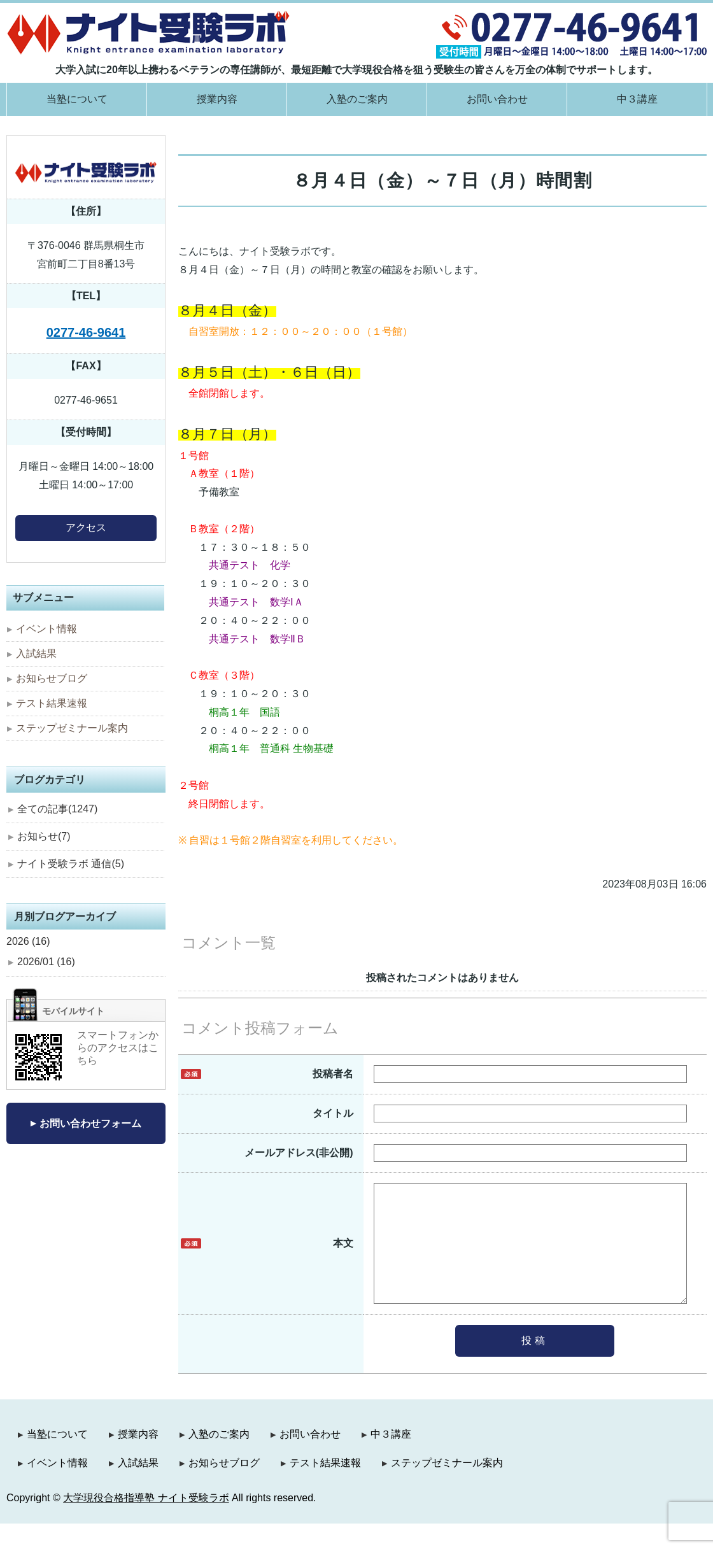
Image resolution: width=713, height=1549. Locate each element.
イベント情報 (46, 628)
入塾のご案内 (357, 99)
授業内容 (217, 99)
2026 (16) (28, 941)
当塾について (77, 99)
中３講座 (637, 99)
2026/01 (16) (46, 961)
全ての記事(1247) (57, 808)
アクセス (86, 527)
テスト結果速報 (51, 703)
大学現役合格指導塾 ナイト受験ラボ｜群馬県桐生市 (148, 32)
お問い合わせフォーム (90, 1123)
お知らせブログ (51, 678)
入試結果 (36, 653)
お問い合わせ (497, 99)
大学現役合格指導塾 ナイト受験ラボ (146, 1523)
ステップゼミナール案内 (72, 728)
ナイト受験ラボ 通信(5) (70, 863)
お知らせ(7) (44, 836)
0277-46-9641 (86, 332)
